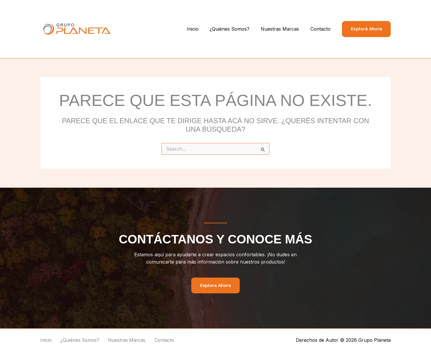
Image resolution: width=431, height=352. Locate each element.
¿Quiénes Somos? (234, 29)
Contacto (321, 29)
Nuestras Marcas (283, 29)
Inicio (199, 29)
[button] (366, 29)
